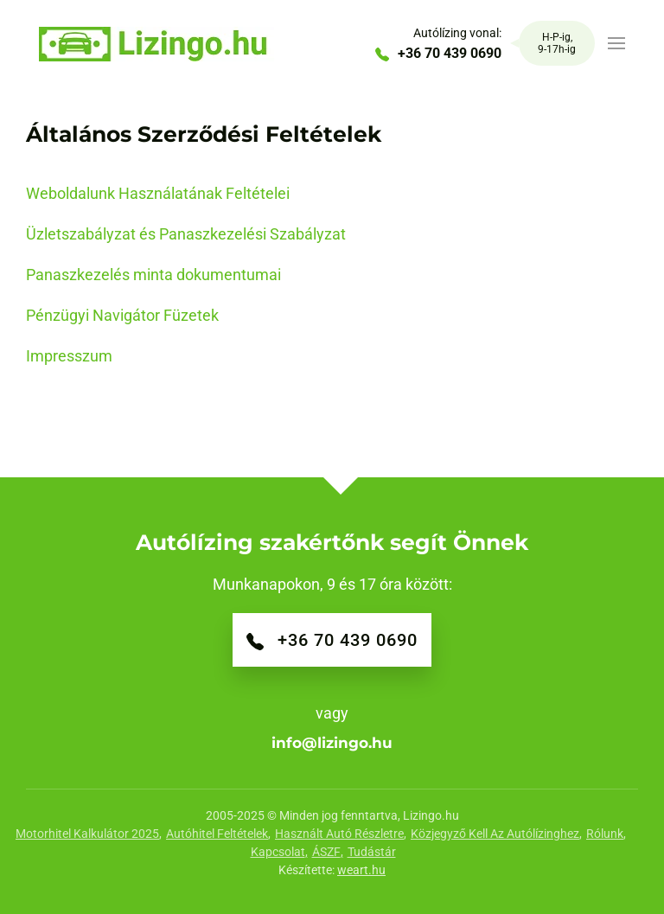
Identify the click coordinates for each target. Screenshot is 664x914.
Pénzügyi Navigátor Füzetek (122, 315)
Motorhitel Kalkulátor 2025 (87, 833)
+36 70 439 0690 (438, 53)
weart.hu (361, 870)
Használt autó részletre (339, 833)
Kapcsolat (278, 852)
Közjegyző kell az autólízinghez (495, 833)
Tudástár (372, 852)
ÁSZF (326, 852)
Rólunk (604, 833)
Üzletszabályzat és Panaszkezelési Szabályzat (186, 234)
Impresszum (69, 356)
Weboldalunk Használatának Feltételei (158, 193)
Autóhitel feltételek (217, 833)
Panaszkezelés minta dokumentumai (153, 274)
